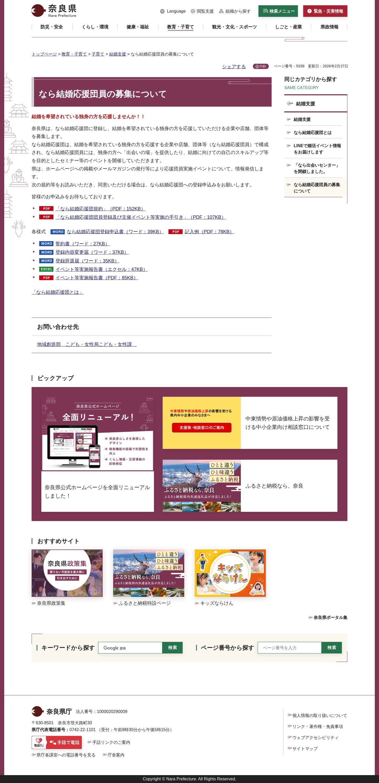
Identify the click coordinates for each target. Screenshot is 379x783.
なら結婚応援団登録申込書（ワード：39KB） (115, 231)
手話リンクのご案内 (111, 742)
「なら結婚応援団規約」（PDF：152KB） (101, 208)
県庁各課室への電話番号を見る (66, 755)
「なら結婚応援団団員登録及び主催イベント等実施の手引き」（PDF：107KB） (141, 217)
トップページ (44, 54)
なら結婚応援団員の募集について (317, 187)
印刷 (263, 66)
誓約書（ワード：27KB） (83, 243)
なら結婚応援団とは (313, 132)
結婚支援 (117, 54)
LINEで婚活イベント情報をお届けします (317, 148)
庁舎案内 (116, 755)
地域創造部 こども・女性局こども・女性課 (87, 344)
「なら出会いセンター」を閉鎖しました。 (317, 168)
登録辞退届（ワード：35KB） (87, 261)
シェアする (234, 66)
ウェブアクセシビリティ (315, 737)
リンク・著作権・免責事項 (317, 726)
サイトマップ (305, 748)
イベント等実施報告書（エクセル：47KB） (102, 269)
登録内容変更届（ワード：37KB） (92, 252)
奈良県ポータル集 (330, 617)
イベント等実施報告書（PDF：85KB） (97, 277)
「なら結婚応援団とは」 (58, 292)
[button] (173, 11)
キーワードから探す (68, 648)
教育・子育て (74, 54)
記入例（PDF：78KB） (209, 231)
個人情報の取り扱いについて (319, 715)
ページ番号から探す (227, 648)
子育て (98, 54)
